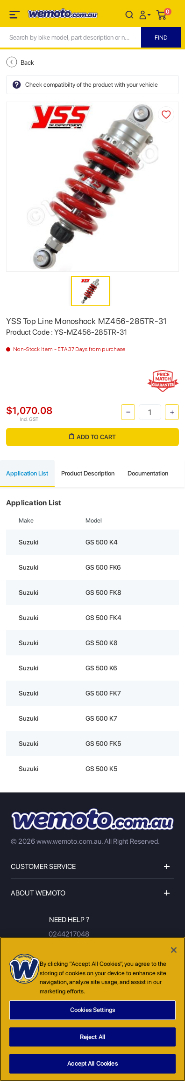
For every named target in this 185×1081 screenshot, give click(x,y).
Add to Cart (92, 437)
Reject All (92, 1037)
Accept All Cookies (92, 1064)
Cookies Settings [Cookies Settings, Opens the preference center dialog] (92, 1010)
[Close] (174, 951)
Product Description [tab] (87, 473)
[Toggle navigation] (15, 16)
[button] (146, 14)
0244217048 (69, 934)
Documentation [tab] (148, 473)
